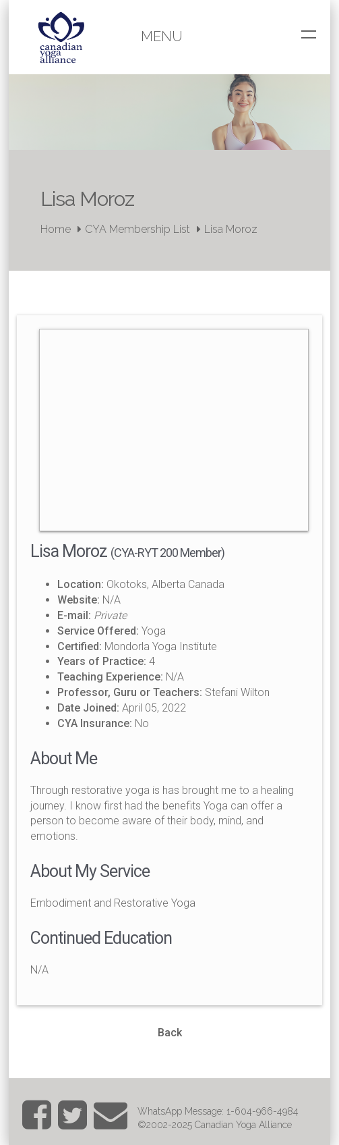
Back (170, 1032)
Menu (162, 36)
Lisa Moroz (230, 229)
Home (55, 229)
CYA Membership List (137, 229)
